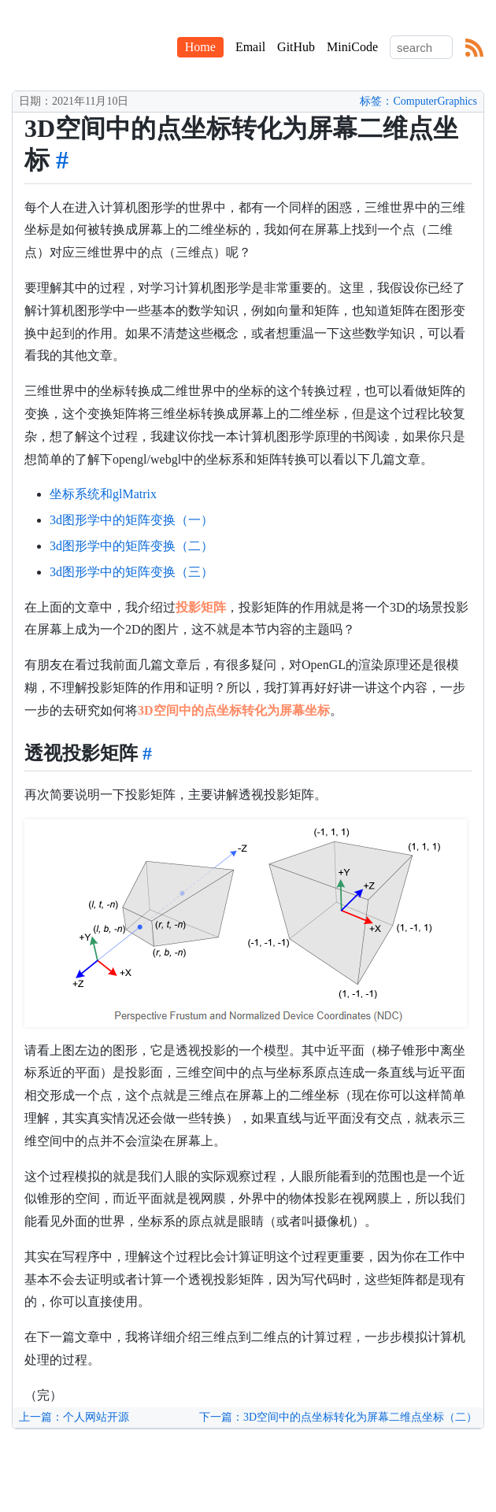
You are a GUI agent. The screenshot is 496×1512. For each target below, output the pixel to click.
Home (200, 47)
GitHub (296, 47)
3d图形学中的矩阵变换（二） (131, 546)
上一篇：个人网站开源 (74, 1417)
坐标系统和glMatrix (103, 494)
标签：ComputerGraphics (418, 101)
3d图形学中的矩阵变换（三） (131, 572)
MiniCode (352, 47)
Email (250, 47)
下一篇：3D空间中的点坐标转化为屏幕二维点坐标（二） (338, 1417)
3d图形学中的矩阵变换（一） (131, 520)
